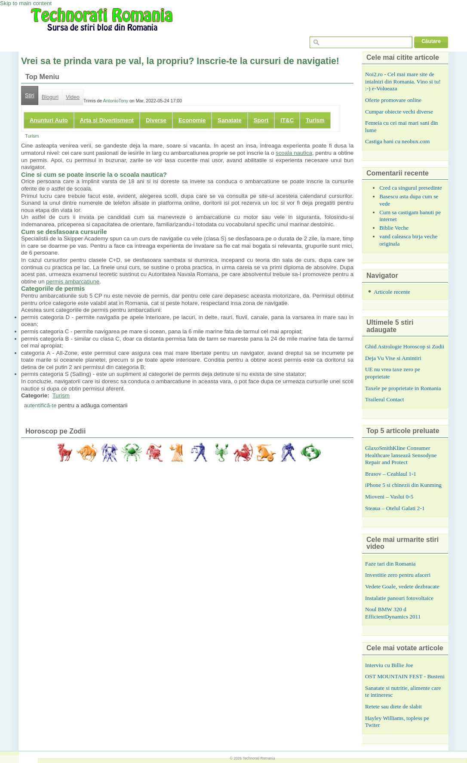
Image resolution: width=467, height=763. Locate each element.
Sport (261, 120)
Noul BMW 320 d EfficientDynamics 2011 (393, 613)
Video (73, 97)
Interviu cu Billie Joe (389, 665)
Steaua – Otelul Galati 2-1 (395, 508)
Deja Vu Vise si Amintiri (393, 358)
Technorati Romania (259, 758)
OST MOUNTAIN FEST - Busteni (405, 676)
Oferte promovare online (393, 100)
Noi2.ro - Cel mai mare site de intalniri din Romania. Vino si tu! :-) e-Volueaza (403, 81)
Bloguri (50, 97)
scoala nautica (294, 153)
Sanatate (229, 120)
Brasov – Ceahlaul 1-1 (390, 474)
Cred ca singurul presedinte (410, 188)
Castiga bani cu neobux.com (397, 141)
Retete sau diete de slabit (393, 706)
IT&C (287, 120)
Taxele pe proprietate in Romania (403, 388)
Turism (315, 120)
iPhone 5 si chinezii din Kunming (403, 485)
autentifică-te (40, 405)
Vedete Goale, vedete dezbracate (402, 586)
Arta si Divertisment (107, 120)
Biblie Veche (394, 228)
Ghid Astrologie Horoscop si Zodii (404, 346)
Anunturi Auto (49, 120)
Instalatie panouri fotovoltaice (399, 598)
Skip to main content (26, 3)
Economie (192, 120)
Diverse (156, 120)
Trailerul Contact (384, 399)
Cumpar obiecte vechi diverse (399, 111)
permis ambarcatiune (72, 281)
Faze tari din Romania (390, 563)
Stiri (29, 95)
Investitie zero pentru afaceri (397, 575)
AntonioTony (115, 100)
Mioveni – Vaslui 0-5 (389, 496)
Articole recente (392, 292)
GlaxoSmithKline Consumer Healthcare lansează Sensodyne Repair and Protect (400, 455)
